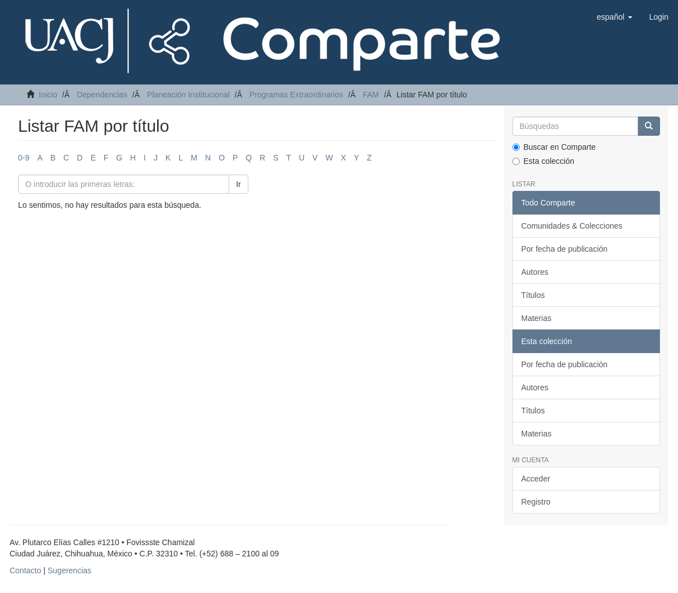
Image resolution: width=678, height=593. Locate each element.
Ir (238, 184)
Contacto (25, 570)
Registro (536, 501)
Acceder (535, 478)
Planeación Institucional (188, 94)
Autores (534, 272)
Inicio (48, 94)
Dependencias (102, 94)
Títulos (533, 295)
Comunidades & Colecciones (572, 225)
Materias (536, 318)
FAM (371, 94)
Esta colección (543, 161)
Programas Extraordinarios (296, 94)
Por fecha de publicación (564, 248)
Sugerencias (69, 570)
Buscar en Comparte (554, 146)
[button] (614, 17)
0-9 (23, 157)
